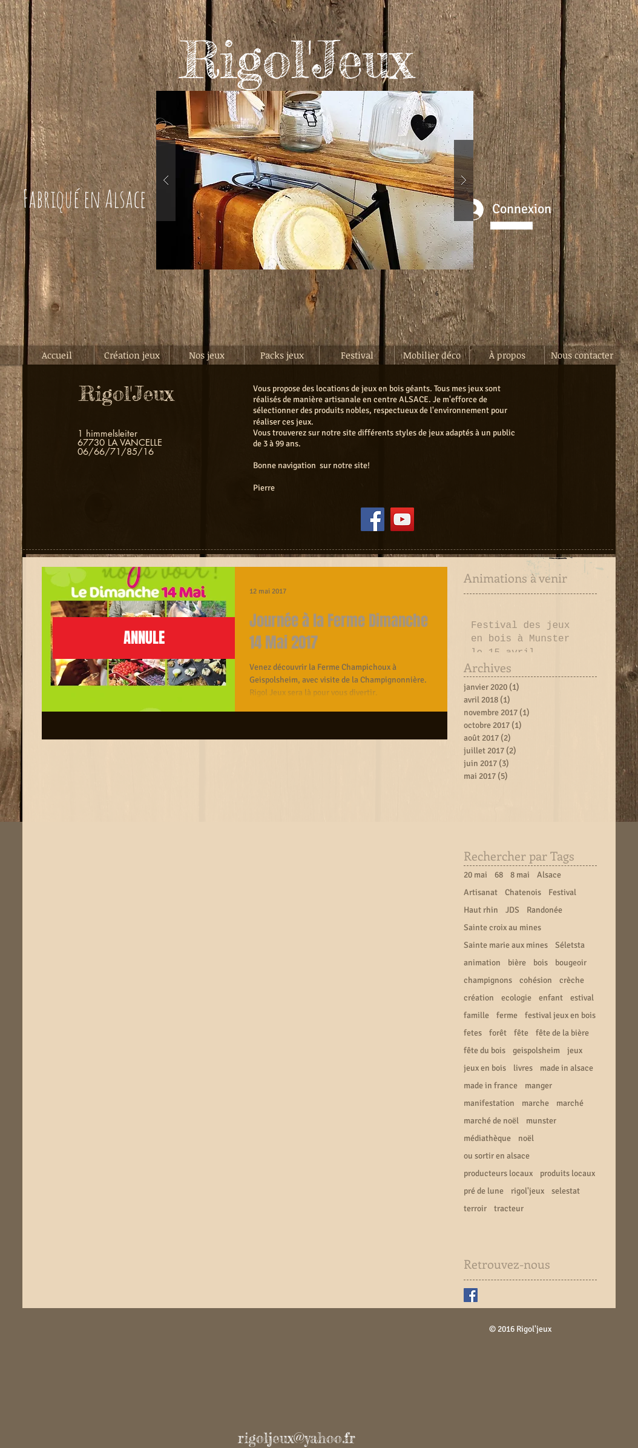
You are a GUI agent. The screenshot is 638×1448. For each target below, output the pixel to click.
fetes (473, 1033)
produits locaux (567, 1173)
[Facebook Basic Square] (471, 1295)
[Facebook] (372, 519)
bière (517, 962)
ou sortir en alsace (497, 1156)
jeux (574, 1050)
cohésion (535, 980)
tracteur (509, 1208)
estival (582, 998)
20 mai (475, 875)
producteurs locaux (498, 1173)
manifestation (489, 1103)
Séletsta (570, 945)
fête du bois (484, 1050)
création (479, 998)
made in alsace (566, 1068)
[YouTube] (402, 519)
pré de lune (484, 1191)
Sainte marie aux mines (506, 945)
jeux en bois (485, 1068)
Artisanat (481, 892)
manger (538, 1085)
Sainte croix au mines (502, 927)
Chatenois (523, 892)
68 (499, 875)
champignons (488, 980)
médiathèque (487, 1138)
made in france (491, 1085)
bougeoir (571, 962)
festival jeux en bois (560, 1015)
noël (526, 1138)
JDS (512, 910)
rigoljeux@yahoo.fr (296, 1438)
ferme (507, 1015)
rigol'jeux (527, 1191)
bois (540, 962)
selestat (565, 1191)
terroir (475, 1208)
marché (570, 1103)
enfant (551, 998)
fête (521, 1033)
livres (523, 1068)
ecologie (516, 998)
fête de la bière (562, 1033)
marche (535, 1103)
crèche (571, 980)
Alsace (549, 875)
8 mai (520, 875)
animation (482, 962)
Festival (562, 892)
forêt (498, 1033)
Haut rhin (481, 910)
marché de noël (491, 1121)
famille (476, 1015)
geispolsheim (536, 1050)
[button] (314, 180)
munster (541, 1121)
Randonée (544, 910)
